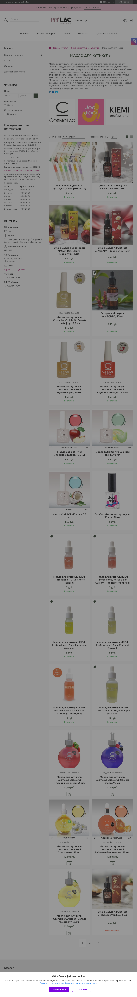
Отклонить (81, 989)
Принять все (59, 989)
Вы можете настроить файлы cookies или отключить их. (67, 983)
